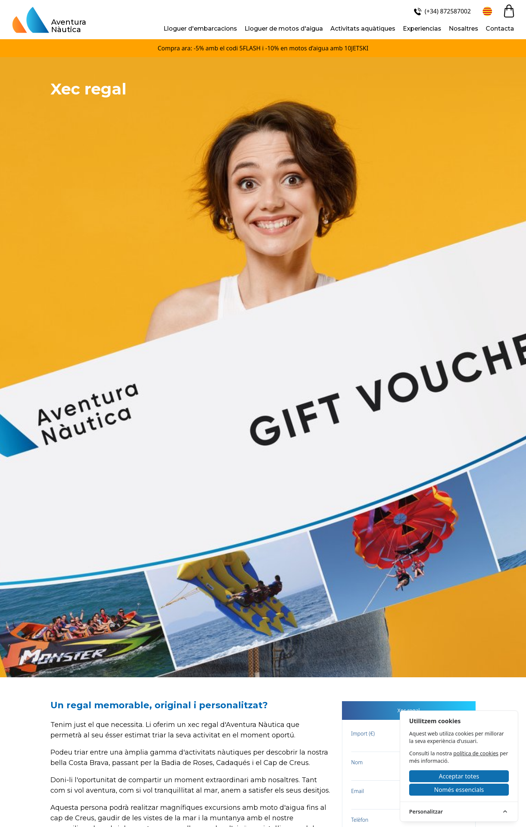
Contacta (500, 28)
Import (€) (363, 733)
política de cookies (475, 753)
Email (357, 791)
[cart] (509, 11)
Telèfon (359, 819)
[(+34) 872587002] (442, 11)
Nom (357, 762)
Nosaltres (463, 28)
